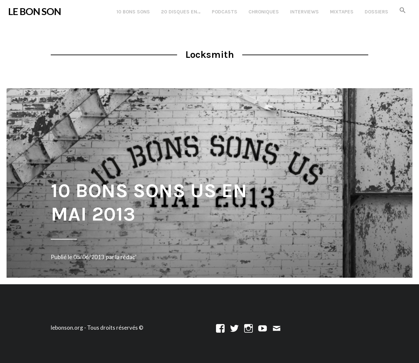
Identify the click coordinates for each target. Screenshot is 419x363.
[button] (402, 10)
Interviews (304, 12)
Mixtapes (342, 12)
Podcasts (224, 12)
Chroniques (263, 12)
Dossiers (376, 12)
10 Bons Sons (133, 12)
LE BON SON (34, 11)
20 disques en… (181, 12)
